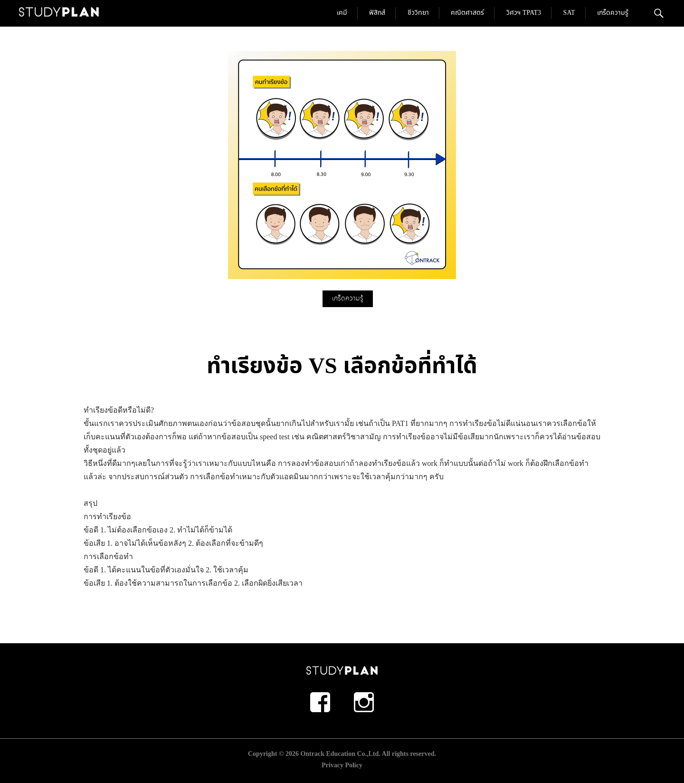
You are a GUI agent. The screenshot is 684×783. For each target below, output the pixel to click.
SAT (569, 13)
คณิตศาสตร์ (467, 13)
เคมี (342, 13)
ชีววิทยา (418, 13)
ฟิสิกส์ (377, 13)
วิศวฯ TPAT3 (523, 13)
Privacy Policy (342, 765)
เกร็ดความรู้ (612, 13)
